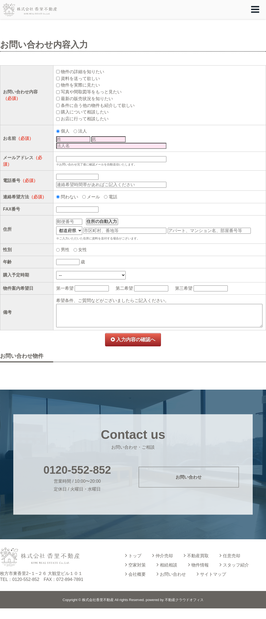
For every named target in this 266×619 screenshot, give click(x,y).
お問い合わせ (189, 477)
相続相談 (167, 564)
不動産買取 (196, 555)
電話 (113, 197)
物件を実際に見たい (80, 85)
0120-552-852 (77, 470)
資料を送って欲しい (80, 78)
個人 (65, 131)
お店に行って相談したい (85, 118)
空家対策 (135, 564)
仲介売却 (162, 555)
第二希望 (124, 288)
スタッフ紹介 (234, 564)
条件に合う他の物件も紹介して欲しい (98, 105)
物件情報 (198, 564)
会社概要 (135, 574)
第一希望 (65, 288)
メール (93, 197)
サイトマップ (211, 574)
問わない (69, 197)
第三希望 (183, 288)
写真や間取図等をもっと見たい (91, 92)
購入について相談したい (85, 112)
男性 (65, 249)
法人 (82, 131)
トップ (133, 555)
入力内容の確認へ (133, 339)
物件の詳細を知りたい (82, 71)
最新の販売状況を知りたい (87, 98)
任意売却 (230, 555)
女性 (82, 249)
